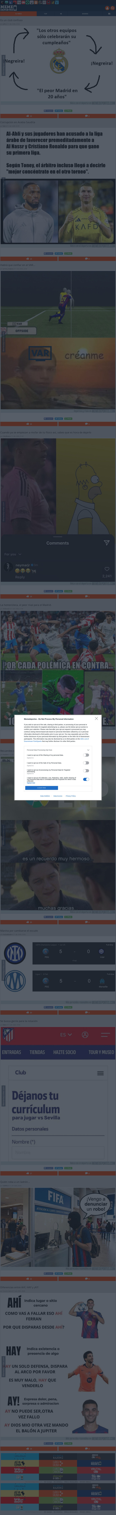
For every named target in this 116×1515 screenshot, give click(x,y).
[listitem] (58, 750)
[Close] (97, 719)
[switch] (86, 755)
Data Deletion (45, 796)
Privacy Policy (71, 796)
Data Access (57, 796)
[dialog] (58, 757)
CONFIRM (41, 788)
